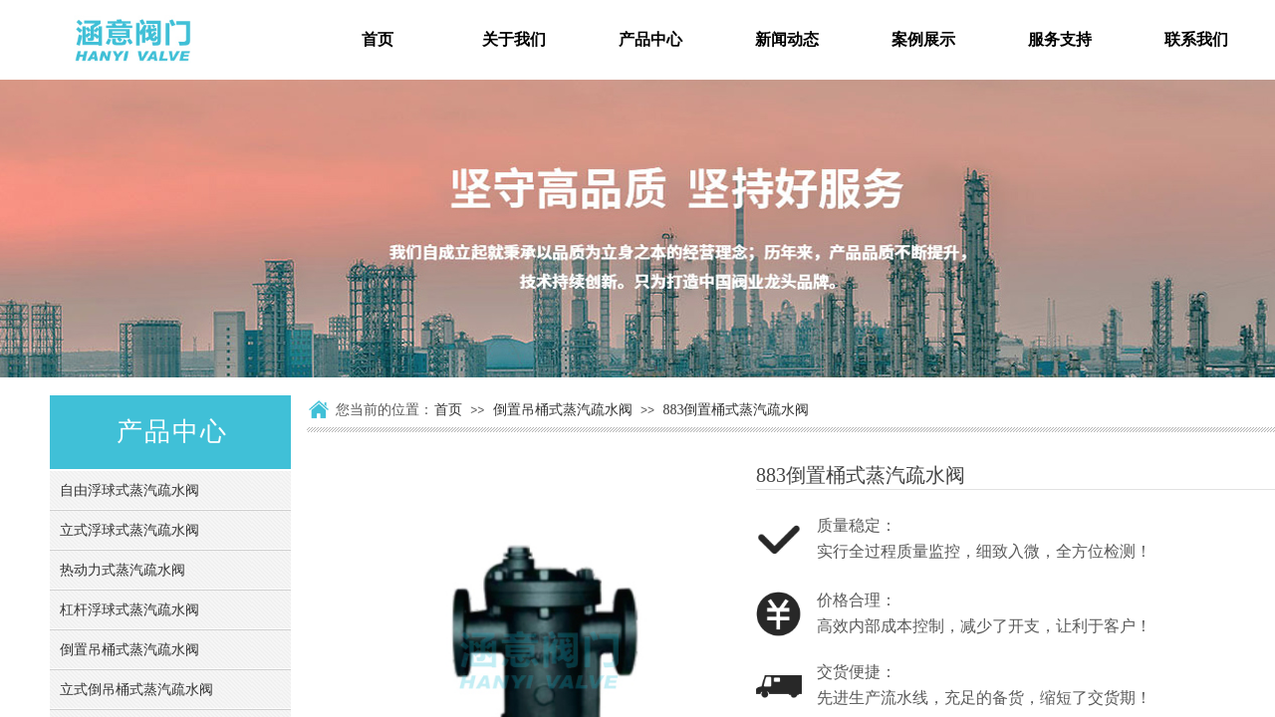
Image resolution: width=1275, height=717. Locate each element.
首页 (448, 409)
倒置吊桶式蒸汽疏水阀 (563, 409)
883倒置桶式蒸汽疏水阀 (735, 409)
